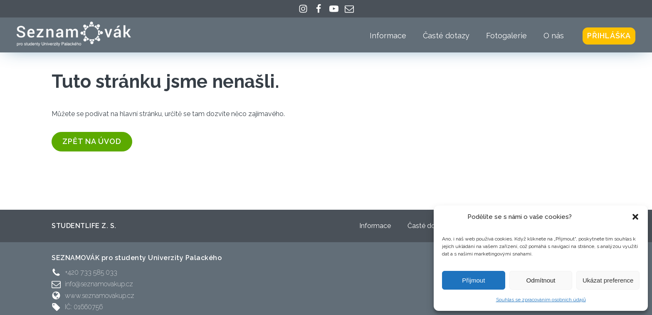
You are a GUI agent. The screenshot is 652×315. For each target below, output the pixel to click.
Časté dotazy (446, 35)
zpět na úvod (91, 141)
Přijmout (473, 280)
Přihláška (609, 35)
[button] (635, 217)
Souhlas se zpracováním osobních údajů (541, 300)
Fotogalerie (506, 35)
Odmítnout (540, 280)
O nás (553, 35)
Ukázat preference (608, 280)
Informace (388, 35)
